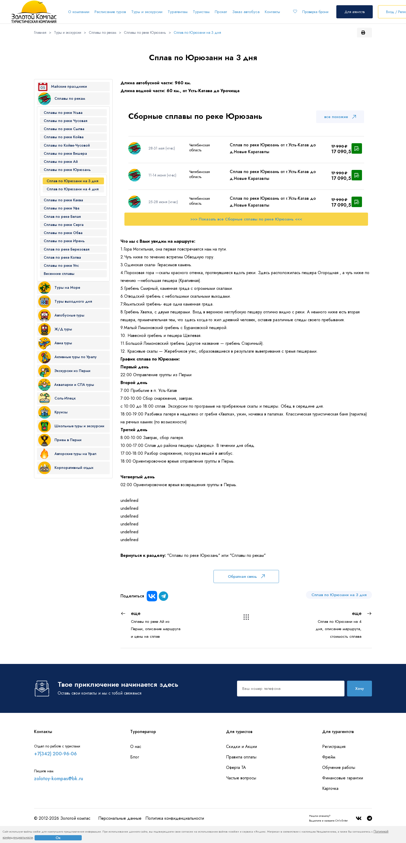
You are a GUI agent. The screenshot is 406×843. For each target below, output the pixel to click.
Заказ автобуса (246, 12)
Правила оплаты (241, 757)
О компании (78, 12)
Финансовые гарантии (342, 778)
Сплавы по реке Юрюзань (145, 32)
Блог (134, 757)
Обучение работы (338, 767)
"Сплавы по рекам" (248, 555)
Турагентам (178, 12)
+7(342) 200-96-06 (55, 753)
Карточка (330, 788)
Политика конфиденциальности (174, 818)
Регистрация (333, 747)
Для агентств (354, 11)
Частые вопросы (241, 778)
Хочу (359, 688)
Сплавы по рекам (102, 32)
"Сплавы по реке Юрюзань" (193, 555)
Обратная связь (246, 576)
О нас (135, 747)
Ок (58, 837)
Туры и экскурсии (146, 12)
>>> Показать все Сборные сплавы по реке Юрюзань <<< (246, 219)
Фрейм (328, 757)
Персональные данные (119, 818)
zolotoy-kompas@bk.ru (58, 778)
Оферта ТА (236, 767)
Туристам (201, 12)
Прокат (221, 12)
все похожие (340, 117)
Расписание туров (110, 12)
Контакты (272, 12)
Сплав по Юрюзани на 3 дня (197, 32)
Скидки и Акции (241, 747)
